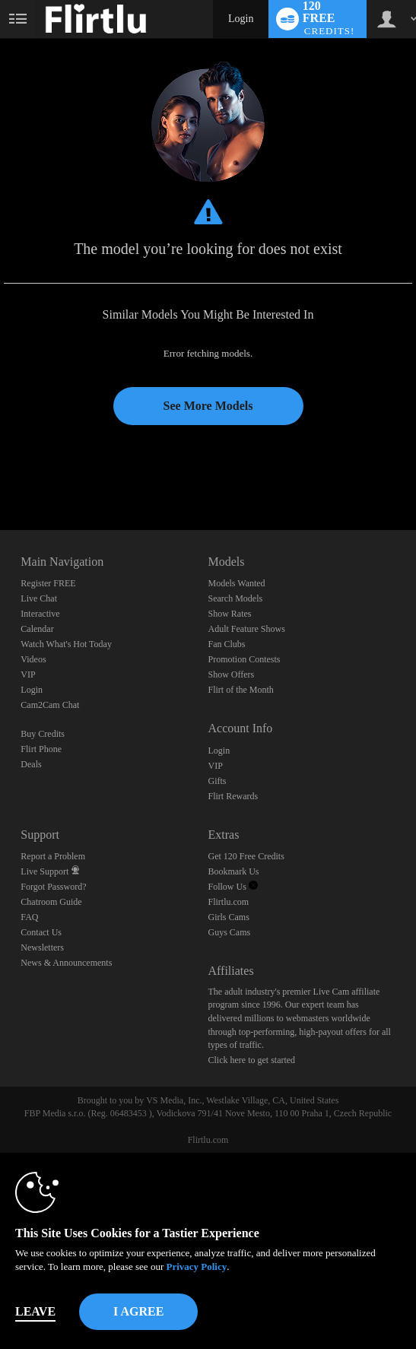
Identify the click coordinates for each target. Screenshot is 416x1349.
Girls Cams (228, 917)
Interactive (40, 613)
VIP (28, 674)
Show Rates (229, 613)
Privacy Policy (196, 1266)
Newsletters (42, 947)
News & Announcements (66, 962)
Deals (31, 764)
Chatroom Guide (51, 902)
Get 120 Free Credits (246, 856)
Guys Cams (229, 932)
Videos (33, 659)
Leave (35, 1311)
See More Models (208, 405)
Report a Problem (53, 856)
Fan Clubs (226, 644)
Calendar (37, 629)
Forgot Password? (53, 886)
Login (240, 18)
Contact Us (41, 932)
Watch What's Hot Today (66, 644)
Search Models (235, 598)
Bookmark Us (233, 871)
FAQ (29, 917)
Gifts (217, 781)
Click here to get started (251, 1060)
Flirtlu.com (228, 902)
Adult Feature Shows (246, 629)
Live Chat (39, 598)
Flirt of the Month (240, 689)
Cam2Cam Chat (50, 705)
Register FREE (48, 583)
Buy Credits (43, 733)
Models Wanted (236, 583)
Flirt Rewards (233, 796)
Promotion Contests (244, 659)
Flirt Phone (41, 749)
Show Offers (231, 674)
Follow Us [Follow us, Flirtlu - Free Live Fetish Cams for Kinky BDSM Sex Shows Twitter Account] (232, 886)
